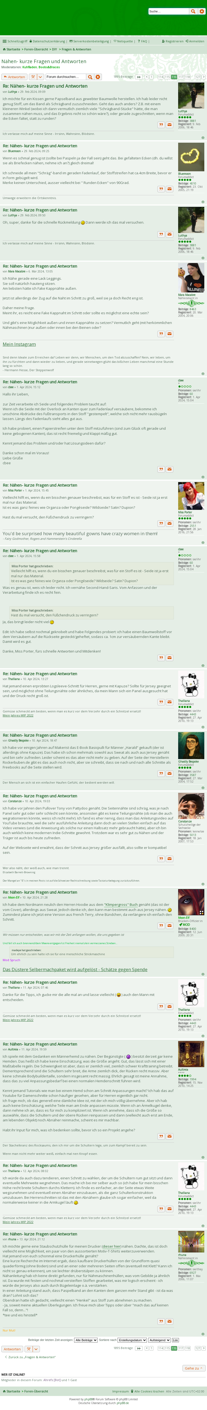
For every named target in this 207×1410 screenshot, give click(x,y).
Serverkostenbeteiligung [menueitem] (91, 41)
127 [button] (197, 77)
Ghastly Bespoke (188, 761)
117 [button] (180, 77)
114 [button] (160, 77)
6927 (193, 1273)
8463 (193, 309)
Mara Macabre (186, 295)
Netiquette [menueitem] (125, 41)
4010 (193, 183)
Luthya (182, 111)
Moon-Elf (183, 918)
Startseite (13, 49)
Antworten (14, 76)
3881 (193, 121)
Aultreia (183, 1069)
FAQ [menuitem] (144, 41)
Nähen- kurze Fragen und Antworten (43, 61)
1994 (193, 1079)
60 (191, 394)
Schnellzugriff (17, 41)
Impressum (120, 1391)
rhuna (182, 1255)
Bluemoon (184, 174)
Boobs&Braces (49, 67)
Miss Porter (185, 512)
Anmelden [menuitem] (196, 41)
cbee (181, 380)
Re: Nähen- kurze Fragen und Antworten (45, 86)
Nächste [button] (203, 76)
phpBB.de (123, 1403)
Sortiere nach (123, 1339)
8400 (193, 929)
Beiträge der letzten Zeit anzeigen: (63, 1339)
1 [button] (151, 77)
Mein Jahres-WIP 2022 (18, 715)
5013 (193, 835)
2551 (193, 526)
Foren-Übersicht (36, 49)
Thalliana (184, 701)
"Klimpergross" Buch (121, 904)
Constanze (185, 821)
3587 (193, 775)
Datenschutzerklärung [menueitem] (49, 41)
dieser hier (111, 1246)
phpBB (88, 1399)
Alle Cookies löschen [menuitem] (149, 1391)
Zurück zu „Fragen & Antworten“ (30, 1357)
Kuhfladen (29, 67)
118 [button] (187, 77)
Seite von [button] (138, 76)
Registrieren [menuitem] (175, 41)
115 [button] (167, 77)
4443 (193, 714)
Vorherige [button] (147, 76)
